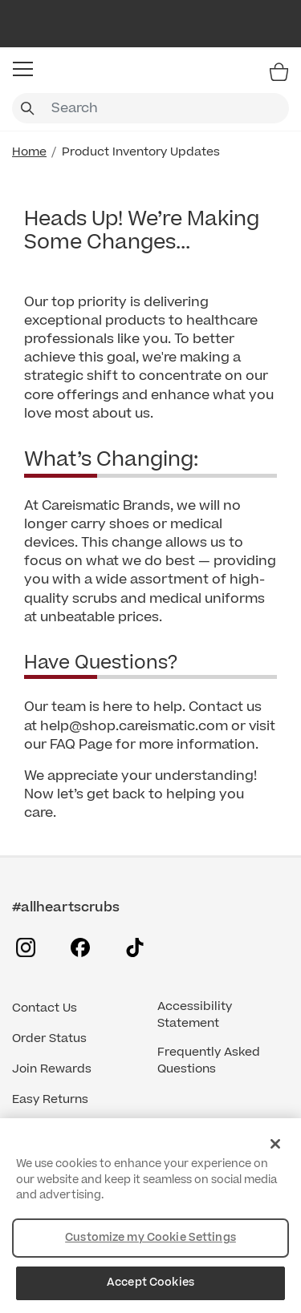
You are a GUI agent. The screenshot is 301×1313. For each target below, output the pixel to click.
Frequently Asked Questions (208, 1060)
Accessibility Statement (194, 1015)
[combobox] (150, 108)
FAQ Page (81, 744)
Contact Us (44, 1008)
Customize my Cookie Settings (150, 1238)
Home (29, 151)
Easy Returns (50, 1099)
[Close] (275, 1144)
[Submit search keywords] (27, 108)
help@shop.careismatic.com (134, 726)
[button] (23, 69)
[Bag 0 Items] (279, 71)
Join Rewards (52, 1068)
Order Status (49, 1038)
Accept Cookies (150, 1283)
